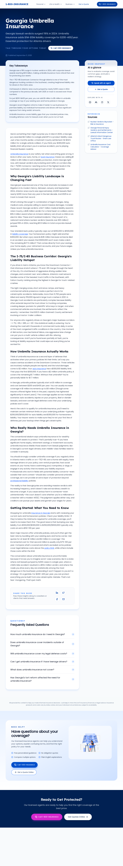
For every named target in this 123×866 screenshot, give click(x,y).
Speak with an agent (101, 83)
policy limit (49, 548)
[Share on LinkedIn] (57, 592)
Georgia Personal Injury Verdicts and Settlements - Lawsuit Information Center (102, 130)
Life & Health (55, 4)
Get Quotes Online (78, 817)
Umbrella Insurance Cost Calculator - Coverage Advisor (101, 146)
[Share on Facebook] (57, 599)
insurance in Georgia (40, 513)
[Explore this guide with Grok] (108, 102)
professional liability (19, 480)
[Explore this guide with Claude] (96, 102)
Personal (41, 4)
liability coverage (20, 234)
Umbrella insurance (19, 154)
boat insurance (48, 157)
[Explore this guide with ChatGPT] (90, 102)
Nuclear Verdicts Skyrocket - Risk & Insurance (102, 123)
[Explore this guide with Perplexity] (102, 102)
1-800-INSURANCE (17, 4)
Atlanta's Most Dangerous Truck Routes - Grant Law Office (101, 138)
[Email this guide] (63, 599)
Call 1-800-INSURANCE (61, 48)
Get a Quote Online (24, 772)
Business (70, 4)
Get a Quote (84, 4)
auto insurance (39, 368)
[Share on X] (63, 592)
